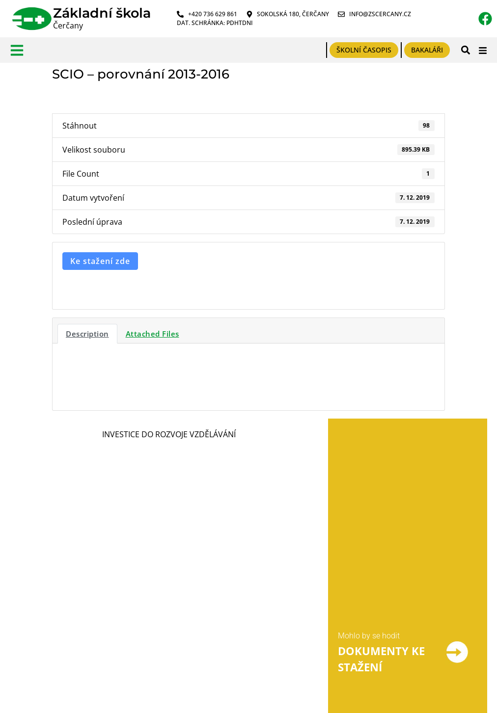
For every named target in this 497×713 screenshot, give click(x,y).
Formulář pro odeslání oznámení (155, 588)
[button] (465, 50)
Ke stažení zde (100, 261)
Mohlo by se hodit (369, 453)
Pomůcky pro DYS (258, 638)
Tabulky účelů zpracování (55, 602)
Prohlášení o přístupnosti (54, 620)
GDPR (20, 583)
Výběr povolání (253, 601)
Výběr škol (245, 582)
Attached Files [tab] (152, 334)
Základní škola (102, 13)
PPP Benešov (251, 619)
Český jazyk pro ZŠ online (272, 656)
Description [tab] (87, 334)
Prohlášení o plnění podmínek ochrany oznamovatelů (150, 621)
